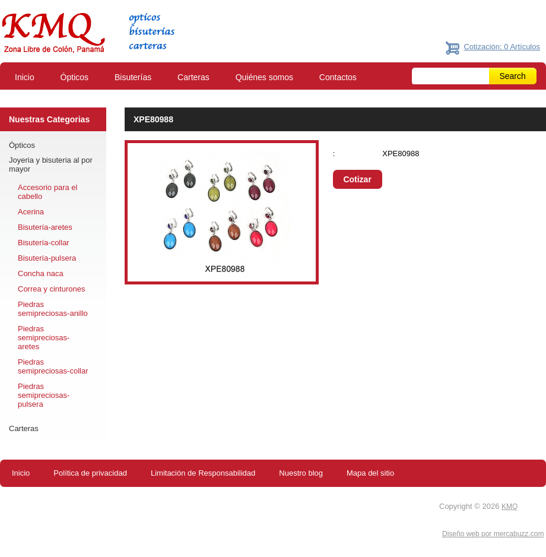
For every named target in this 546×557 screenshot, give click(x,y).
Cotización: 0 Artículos (502, 46)
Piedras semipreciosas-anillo (53, 309)
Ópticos (74, 77)
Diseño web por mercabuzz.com (493, 534)
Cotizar (357, 179)
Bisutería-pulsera (47, 258)
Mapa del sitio (370, 473)
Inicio (24, 77)
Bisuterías (133, 77)
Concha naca (41, 273)
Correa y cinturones (51, 288)
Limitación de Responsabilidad (203, 473)
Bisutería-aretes (45, 227)
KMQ (509, 506)
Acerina (31, 211)
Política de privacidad (90, 473)
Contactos (338, 77)
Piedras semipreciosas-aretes (43, 337)
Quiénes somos (264, 77)
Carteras (193, 77)
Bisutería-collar (43, 242)
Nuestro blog (301, 473)
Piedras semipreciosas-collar (53, 366)
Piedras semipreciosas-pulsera (43, 395)
